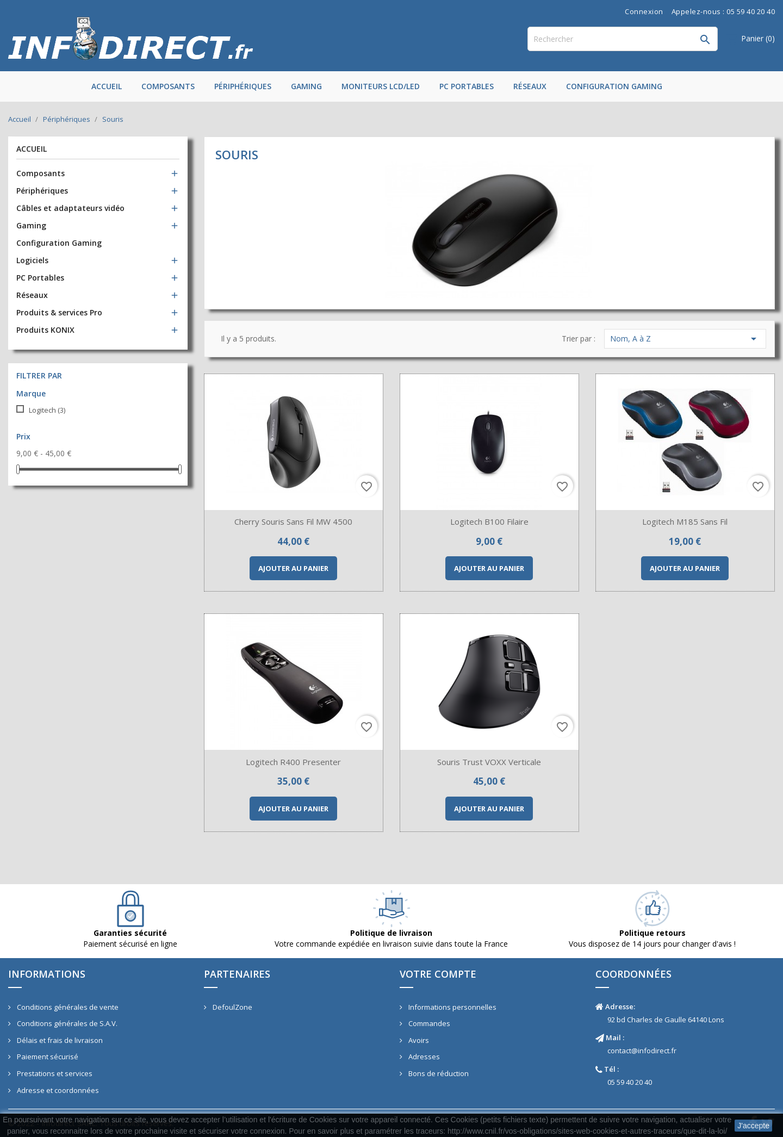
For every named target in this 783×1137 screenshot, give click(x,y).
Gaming (306, 86)
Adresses (423, 1056)
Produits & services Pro (59, 312)
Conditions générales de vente (67, 1007)
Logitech (47, 410)
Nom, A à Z (685, 338)
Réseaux (529, 86)
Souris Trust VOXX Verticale (489, 761)
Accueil (106, 86)
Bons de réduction (438, 1073)
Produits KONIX (45, 330)
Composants (168, 86)
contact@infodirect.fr (641, 1050)
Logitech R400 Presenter (293, 761)
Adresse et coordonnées (57, 1090)
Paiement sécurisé (46, 1056)
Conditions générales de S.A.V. (66, 1023)
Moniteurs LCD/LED (380, 86)
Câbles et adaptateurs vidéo (70, 208)
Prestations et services (53, 1073)
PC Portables (466, 86)
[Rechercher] (622, 39)
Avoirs (418, 1040)
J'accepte (753, 1125)
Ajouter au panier (293, 568)
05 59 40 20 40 (629, 1082)
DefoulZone (231, 1007)
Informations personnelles (451, 1007)
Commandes (428, 1023)
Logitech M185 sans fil (685, 521)
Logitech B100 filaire (489, 521)
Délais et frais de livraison (59, 1040)
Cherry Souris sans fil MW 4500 (293, 521)
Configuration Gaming (614, 86)
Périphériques (242, 86)
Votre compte (438, 973)
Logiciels (32, 260)
